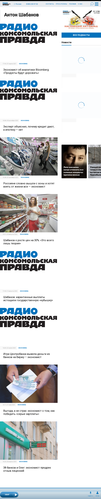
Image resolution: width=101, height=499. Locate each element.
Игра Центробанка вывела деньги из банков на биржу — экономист (26, 355)
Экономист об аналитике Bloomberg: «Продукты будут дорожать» (26, 71)
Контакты (50, 4)
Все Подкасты (81, 35)
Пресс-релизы (61, 4)
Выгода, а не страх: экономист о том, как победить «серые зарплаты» (29, 412)
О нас (80, 4)
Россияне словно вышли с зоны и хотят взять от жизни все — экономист (28, 185)
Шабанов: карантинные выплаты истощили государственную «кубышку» (28, 299)
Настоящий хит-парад (81, 19)
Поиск (92, 4)
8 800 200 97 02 (32, 4)
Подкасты (90, 496)
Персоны (97, 496)
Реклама (72, 4)
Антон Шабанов (21, 15)
